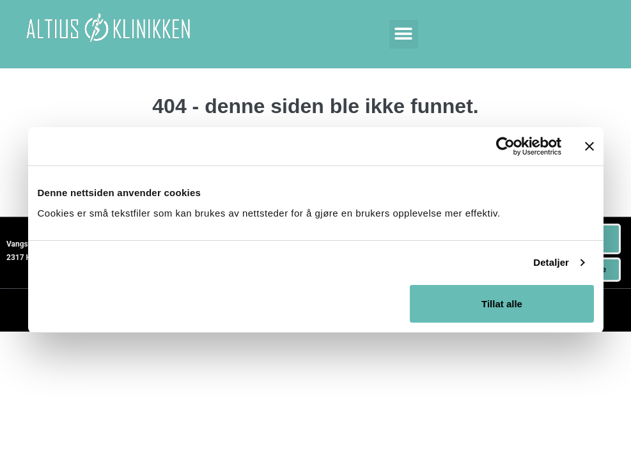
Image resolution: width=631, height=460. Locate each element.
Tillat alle (501, 303)
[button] (403, 34)
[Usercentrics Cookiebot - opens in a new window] (505, 146)
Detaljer (551, 262)
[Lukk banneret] (589, 146)
